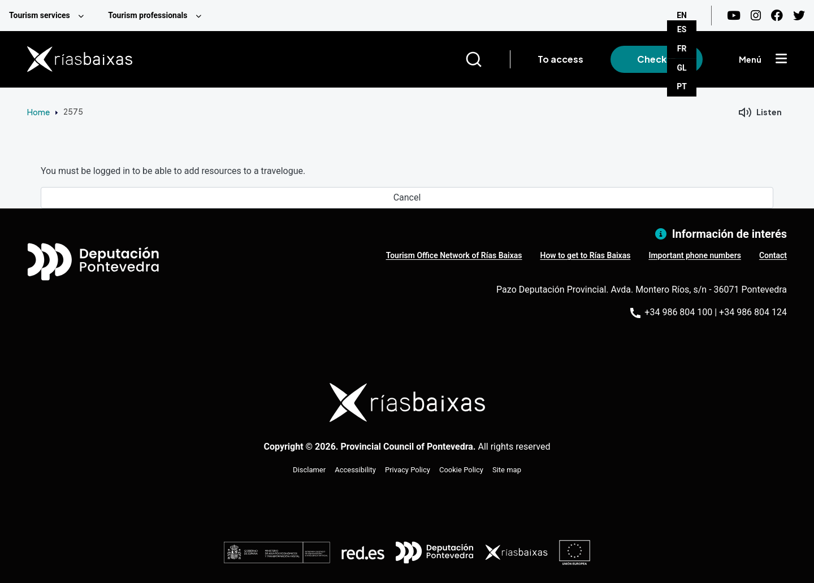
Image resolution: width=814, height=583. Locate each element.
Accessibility (355, 469)
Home (38, 112)
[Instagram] (756, 15)
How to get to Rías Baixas (585, 255)
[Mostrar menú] (781, 59)
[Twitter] (799, 15)
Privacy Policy (407, 469)
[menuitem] (49, 15)
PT (682, 86)
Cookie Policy (461, 469)
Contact (773, 255)
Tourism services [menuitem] (39, 15)
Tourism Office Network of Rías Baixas (454, 255)
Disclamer (309, 469)
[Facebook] (777, 15)
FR (682, 48)
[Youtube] (734, 15)
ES (682, 29)
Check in (656, 59)
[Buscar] (487, 59)
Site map (506, 469)
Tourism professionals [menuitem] (147, 15)
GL (682, 67)
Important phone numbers (694, 255)
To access (560, 59)
